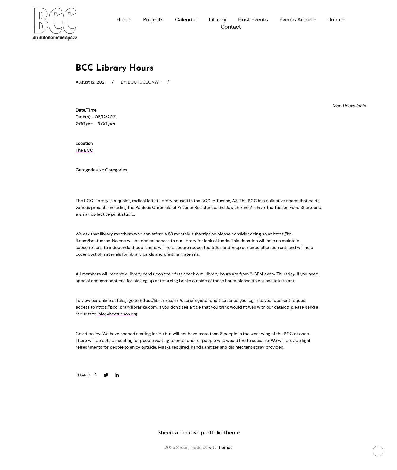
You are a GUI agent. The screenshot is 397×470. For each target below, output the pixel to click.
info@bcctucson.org (117, 314)
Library (217, 19)
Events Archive (297, 19)
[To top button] (378, 451)
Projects (153, 19)
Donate (336, 19)
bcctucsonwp (144, 82)
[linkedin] (116, 375)
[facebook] (95, 375)
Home (123, 19)
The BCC (84, 150)
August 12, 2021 (91, 82)
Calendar (186, 19)
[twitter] (106, 375)
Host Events (253, 19)
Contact (231, 26)
